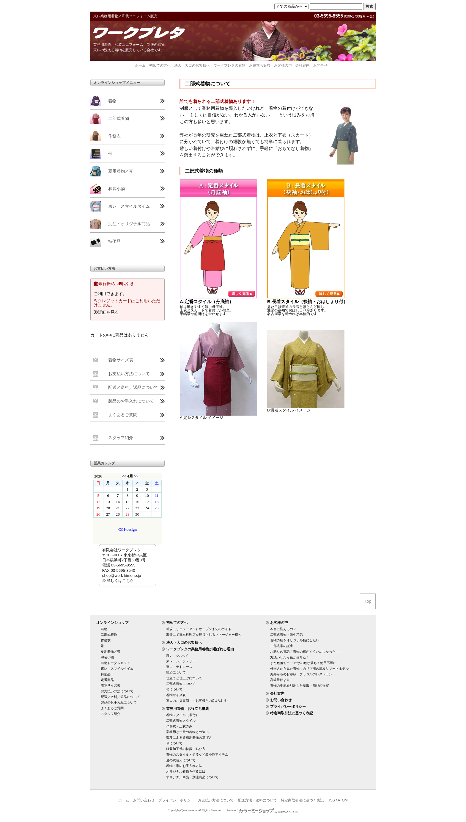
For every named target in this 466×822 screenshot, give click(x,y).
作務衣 (114, 136)
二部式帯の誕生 (281, 646)
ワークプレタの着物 (229, 65)
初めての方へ (160, 65)
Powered (262, 810)
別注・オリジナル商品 (129, 223)
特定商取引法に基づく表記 (291, 713)
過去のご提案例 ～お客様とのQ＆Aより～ (198, 700)
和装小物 (116, 188)
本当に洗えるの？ (283, 629)
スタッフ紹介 (120, 437)
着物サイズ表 (120, 360)
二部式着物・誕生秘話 (286, 634)
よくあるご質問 (122, 414)
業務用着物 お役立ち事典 (187, 709)
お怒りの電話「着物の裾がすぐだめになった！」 (306, 651)
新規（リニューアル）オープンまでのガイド (199, 629)
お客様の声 (283, 65)
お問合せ (320, 65)
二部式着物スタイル (181, 720)
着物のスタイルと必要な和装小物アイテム (197, 754)
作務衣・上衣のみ (179, 726)
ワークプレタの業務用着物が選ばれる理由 (200, 649)
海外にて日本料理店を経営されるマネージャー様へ (203, 634)
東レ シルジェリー (181, 661)
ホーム (140, 65)
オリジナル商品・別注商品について (192, 777)
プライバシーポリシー (288, 706)
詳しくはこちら (120, 580)
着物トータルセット (115, 663)
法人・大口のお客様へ (192, 65)
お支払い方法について (129, 373)
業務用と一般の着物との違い (187, 732)
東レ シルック (177, 655)
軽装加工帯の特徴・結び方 (185, 749)
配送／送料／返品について (133, 387)
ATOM (343, 800)
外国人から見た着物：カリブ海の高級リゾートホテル (309, 668)
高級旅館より (280, 680)
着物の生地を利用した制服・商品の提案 (299, 685)
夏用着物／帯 (120, 171)
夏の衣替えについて (181, 760)
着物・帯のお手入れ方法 (184, 766)
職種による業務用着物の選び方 (189, 737)
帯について (174, 689)
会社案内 (302, 65)
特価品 (114, 241)
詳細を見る (108, 312)
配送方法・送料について (257, 800)
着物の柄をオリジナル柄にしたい (294, 640)
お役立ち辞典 (259, 65)
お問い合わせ (281, 700)
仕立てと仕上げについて (184, 678)
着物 (112, 100)
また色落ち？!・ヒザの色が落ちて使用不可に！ (305, 663)
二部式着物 (118, 118)
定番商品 (107, 680)
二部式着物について (181, 683)
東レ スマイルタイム (129, 206)
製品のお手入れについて (131, 401)
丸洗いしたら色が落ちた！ (289, 657)
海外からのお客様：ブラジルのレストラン (301, 674)
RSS (331, 800)
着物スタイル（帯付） (182, 715)
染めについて (176, 672)
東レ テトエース (179, 666)
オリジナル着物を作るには (185, 771)
